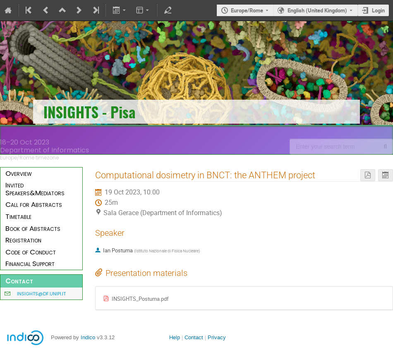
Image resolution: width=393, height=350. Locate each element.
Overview (18, 173)
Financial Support (30, 263)
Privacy (217, 337)
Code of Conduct (30, 252)
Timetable (18, 216)
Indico (88, 337)
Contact (194, 337)
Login (378, 10)
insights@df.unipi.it (41, 293)
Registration (23, 240)
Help (174, 337)
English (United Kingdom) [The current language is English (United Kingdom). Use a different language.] (317, 10)
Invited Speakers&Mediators (35, 189)
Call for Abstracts (33, 204)
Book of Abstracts (32, 228)
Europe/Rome (247, 10)
